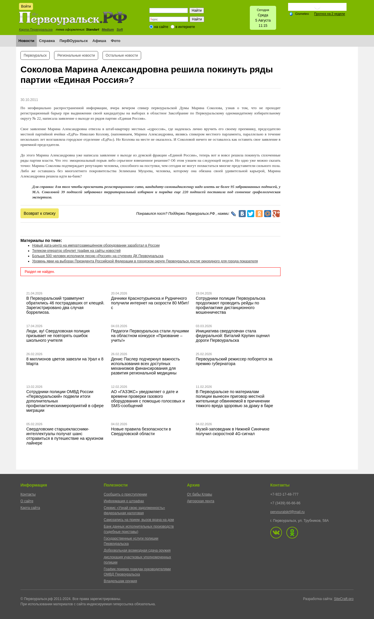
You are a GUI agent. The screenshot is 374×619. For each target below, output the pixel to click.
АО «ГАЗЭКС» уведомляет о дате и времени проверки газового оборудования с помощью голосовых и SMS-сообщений (148, 398)
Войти (26, 6)
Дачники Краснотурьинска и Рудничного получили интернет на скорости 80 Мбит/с (150, 303)
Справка (47, 41)
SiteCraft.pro (344, 599)
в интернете (185, 27)
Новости (26, 41)
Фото (115, 41)
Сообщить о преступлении (125, 494)
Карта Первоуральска (36, 29)
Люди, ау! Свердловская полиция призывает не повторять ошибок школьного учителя (58, 336)
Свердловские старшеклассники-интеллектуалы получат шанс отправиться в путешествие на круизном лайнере (64, 436)
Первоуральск (35, 55)
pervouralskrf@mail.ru (287, 512)
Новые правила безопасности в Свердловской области (141, 431)
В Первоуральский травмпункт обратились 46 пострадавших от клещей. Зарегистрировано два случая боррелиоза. (65, 305)
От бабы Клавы (199, 494)
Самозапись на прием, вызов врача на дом (139, 520)
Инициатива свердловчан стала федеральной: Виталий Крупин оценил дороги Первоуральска (233, 336)
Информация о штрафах (124, 501)
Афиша (99, 41)
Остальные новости (122, 55)
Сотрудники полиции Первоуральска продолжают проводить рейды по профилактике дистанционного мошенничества (230, 305)
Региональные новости (76, 55)
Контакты (28, 494)
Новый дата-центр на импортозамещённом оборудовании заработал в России (96, 245)
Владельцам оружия (120, 581)
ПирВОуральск (74, 41)
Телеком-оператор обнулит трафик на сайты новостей (76, 251)
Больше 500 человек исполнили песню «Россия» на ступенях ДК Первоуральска (97, 256)
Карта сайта (30, 508)
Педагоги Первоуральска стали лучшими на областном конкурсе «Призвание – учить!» (150, 336)
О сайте (26, 501)
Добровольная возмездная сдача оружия (137, 550)
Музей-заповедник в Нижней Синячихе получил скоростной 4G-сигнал (232, 431)
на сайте (161, 27)
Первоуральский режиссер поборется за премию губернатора (234, 361)
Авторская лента (200, 501)
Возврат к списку (40, 213)
